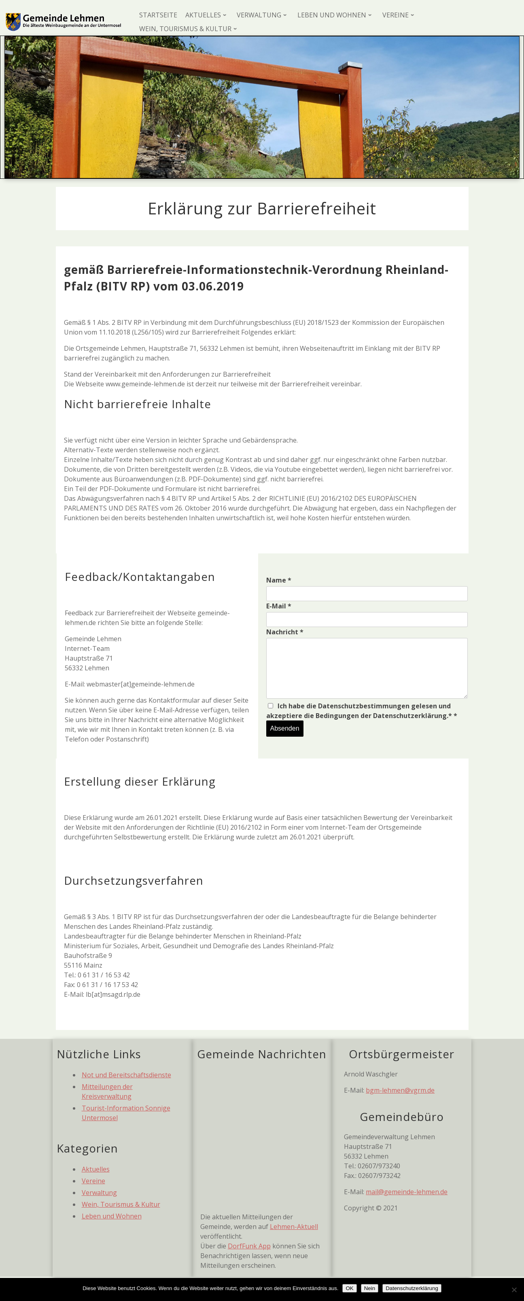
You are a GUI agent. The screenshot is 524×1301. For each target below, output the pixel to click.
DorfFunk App (249, 1246)
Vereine (93, 1180)
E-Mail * (278, 606)
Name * (278, 580)
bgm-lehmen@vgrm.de (400, 1090)
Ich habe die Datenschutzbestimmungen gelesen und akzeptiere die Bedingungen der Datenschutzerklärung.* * (361, 710)
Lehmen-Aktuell (294, 1226)
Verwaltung (99, 1192)
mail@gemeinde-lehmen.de (407, 1191)
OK (349, 1288)
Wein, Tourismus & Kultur (121, 1204)
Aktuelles (96, 1169)
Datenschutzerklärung (412, 1288)
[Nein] (514, 1290)
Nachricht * (284, 631)
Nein (369, 1288)
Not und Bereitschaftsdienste (126, 1074)
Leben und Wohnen (112, 1216)
